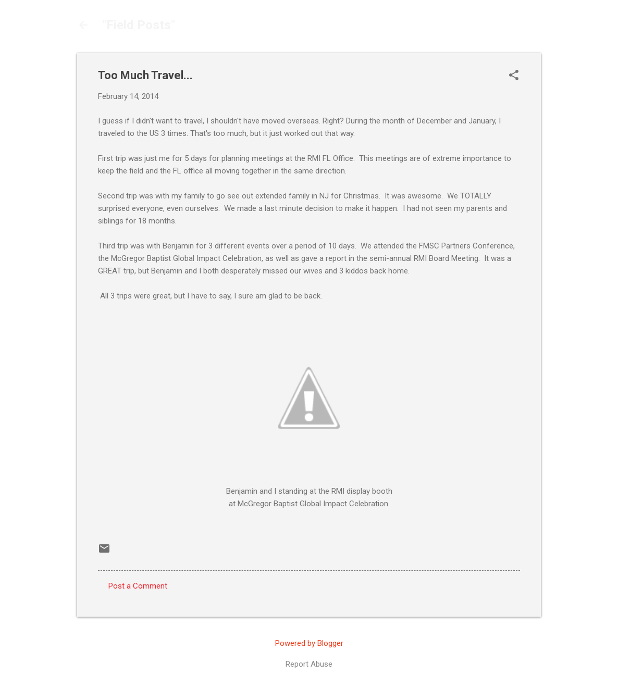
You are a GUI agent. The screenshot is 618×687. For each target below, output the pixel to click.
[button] (514, 76)
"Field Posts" (138, 25)
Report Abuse (309, 664)
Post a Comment (137, 586)
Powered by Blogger (309, 643)
